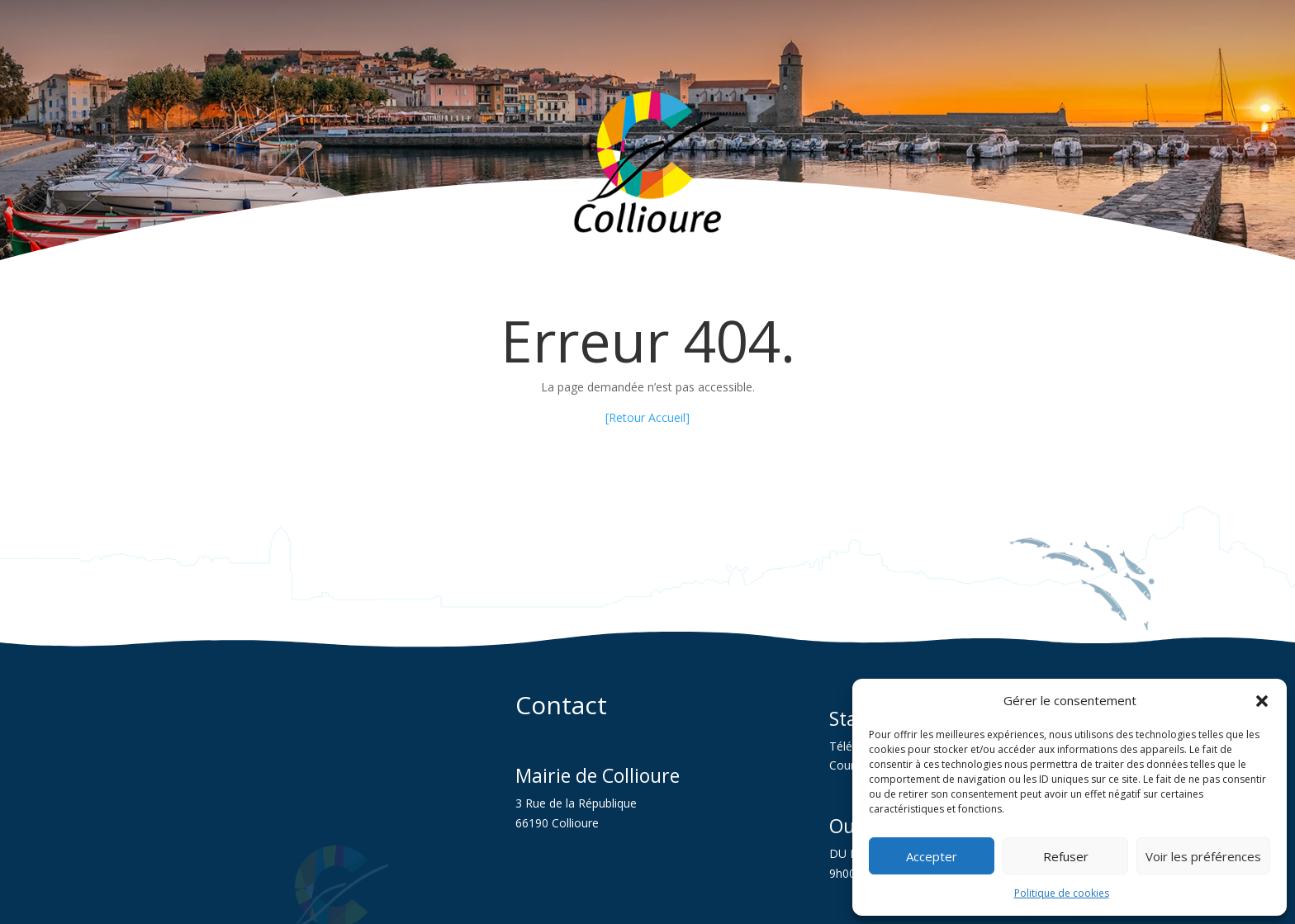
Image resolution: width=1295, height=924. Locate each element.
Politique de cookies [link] (1061, 893)
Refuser (1066, 856)
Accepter (931, 856)
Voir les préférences (1203, 856)
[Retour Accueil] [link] (647, 417)
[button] (1262, 701)
